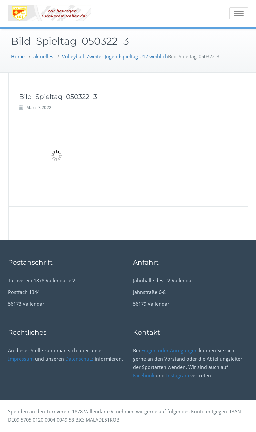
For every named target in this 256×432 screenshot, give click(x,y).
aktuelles (43, 57)
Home (18, 57)
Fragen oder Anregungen (169, 351)
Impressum (21, 359)
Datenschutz (79, 359)
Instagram (177, 376)
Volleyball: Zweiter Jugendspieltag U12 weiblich (115, 57)
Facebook (143, 376)
